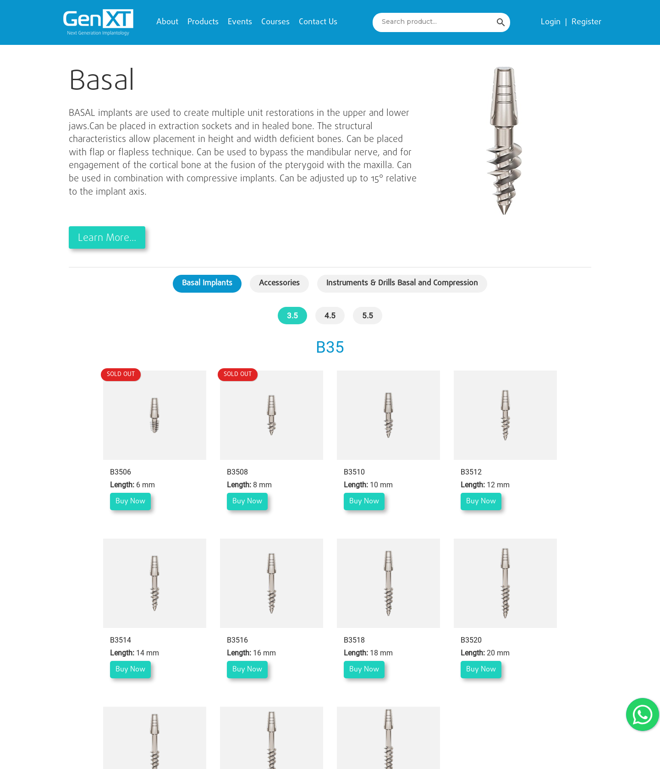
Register (586, 22)
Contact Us (318, 22)
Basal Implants (207, 283)
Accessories (279, 283)
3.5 (292, 315)
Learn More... (107, 238)
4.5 (330, 315)
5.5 (367, 315)
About (167, 22)
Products (203, 22)
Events (240, 22)
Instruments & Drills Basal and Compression (402, 283)
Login (551, 22)
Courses (275, 22)
